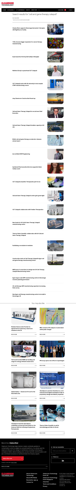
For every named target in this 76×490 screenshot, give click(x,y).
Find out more (5, 466)
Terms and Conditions (49, 484)
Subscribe (62, 10)
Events (28, 10)
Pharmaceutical (59, 38)
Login (70, 10)
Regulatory (60, 191)
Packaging (61, 163)
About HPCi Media (31, 477)
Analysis (61, 24)
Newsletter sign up (32, 480)
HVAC (35, 341)
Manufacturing (60, 205)
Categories (10, 10)
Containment (61, 308)
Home (4, 10)
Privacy (45, 486)
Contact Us (29, 482)
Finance (62, 405)
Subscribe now (7, 458)
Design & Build (60, 52)
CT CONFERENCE (20, 10)
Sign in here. (14, 462)
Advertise (46, 482)
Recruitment (60, 108)
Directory (34, 10)
